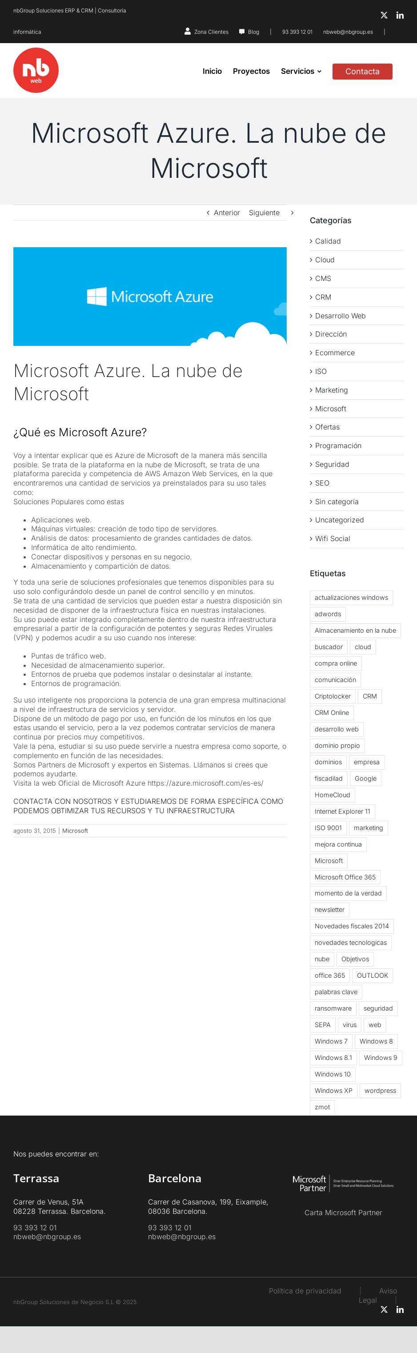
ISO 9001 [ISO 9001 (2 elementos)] (328, 827)
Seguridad (332, 464)
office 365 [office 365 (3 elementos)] (330, 975)
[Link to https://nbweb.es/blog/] (242, 32)
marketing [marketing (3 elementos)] (368, 827)
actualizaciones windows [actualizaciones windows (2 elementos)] (351, 597)
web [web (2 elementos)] (375, 1024)
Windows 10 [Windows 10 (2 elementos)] (333, 1074)
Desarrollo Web (340, 315)
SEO (322, 482)
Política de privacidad (305, 1290)
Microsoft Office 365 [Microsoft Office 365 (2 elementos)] (345, 877)
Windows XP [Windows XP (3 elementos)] (334, 1090)
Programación (338, 445)
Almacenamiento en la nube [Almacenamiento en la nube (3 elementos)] (355, 630)
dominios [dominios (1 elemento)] (328, 762)
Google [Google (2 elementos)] (366, 778)
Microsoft (75, 830)
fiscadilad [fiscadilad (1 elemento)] (329, 778)
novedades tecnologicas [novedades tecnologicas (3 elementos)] (351, 942)
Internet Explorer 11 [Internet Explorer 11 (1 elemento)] (342, 811)
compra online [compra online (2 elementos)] (336, 663)
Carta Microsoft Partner (343, 1212)
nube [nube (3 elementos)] (322, 959)
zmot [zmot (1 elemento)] (322, 1107)
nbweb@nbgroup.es (348, 31)
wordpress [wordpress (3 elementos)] (380, 1090)
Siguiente (264, 212)
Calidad (328, 241)
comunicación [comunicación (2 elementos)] (335, 679)
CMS (323, 278)
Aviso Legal (378, 1295)
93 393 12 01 (297, 31)
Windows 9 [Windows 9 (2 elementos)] (380, 1057)
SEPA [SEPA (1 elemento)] (323, 1024)
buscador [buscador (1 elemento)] (329, 646)
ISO (321, 371)
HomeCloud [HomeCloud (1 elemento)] (332, 795)
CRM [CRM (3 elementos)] (370, 696)
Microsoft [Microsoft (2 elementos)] (329, 860)
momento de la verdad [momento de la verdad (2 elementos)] (348, 893)
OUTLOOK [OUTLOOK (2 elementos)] (372, 975)
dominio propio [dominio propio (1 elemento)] (337, 745)
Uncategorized (339, 519)
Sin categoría (337, 501)
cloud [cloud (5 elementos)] (363, 646)
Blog (253, 31)
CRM (323, 297)
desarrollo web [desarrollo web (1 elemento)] (337, 729)
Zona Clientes (211, 31)
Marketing (331, 389)
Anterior (227, 212)
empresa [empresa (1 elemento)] (367, 762)
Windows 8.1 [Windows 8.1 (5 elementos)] (333, 1057)
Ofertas (327, 426)
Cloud (325, 259)
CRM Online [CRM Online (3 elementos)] (332, 712)
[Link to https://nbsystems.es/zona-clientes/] (187, 31)
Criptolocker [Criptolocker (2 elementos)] (333, 696)
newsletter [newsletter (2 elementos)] (330, 909)
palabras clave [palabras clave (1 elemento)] (336, 992)
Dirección (331, 333)
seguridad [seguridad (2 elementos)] (378, 1008)
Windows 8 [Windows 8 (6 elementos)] (376, 1041)
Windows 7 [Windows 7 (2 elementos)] (331, 1041)
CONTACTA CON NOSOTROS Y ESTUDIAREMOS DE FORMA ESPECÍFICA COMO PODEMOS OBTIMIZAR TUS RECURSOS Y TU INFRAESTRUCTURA (148, 806)
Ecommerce (335, 352)
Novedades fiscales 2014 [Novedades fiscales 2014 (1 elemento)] (352, 926)
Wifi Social (332, 538)
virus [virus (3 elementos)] (350, 1024)
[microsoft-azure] (150, 296)
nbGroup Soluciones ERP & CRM (53, 10)
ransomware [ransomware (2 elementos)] (333, 1008)
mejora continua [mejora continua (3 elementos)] (338, 844)
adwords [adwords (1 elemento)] (328, 614)
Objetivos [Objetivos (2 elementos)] (355, 959)
